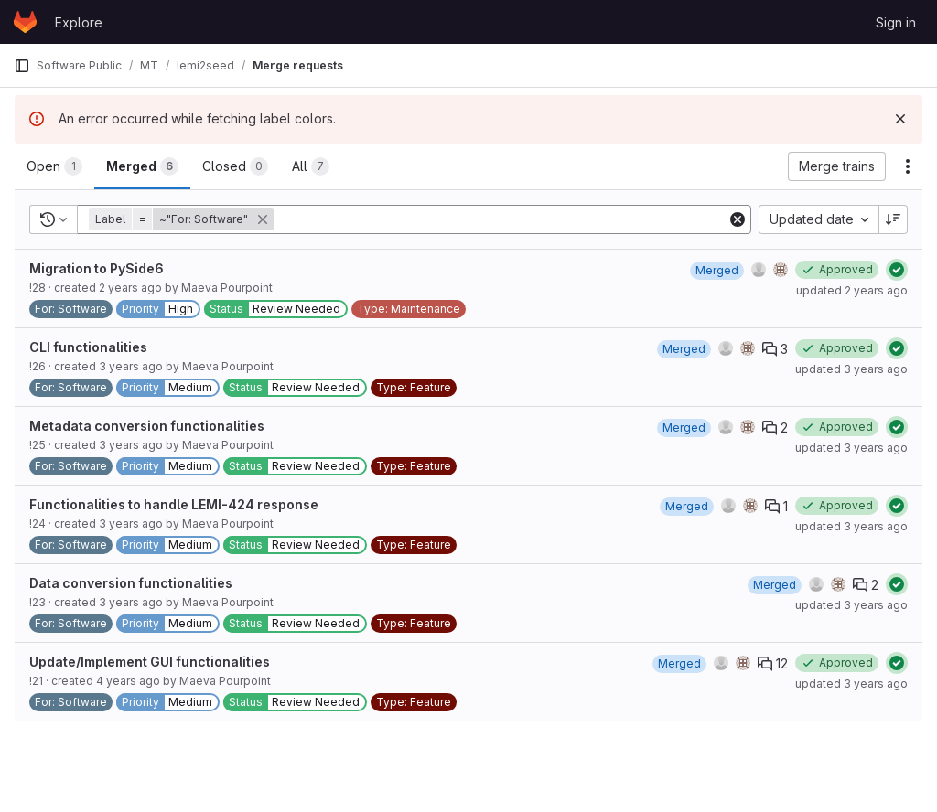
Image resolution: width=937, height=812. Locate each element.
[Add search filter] (502, 219)
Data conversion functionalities (130, 583)
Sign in (896, 22)
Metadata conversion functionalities (146, 425)
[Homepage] (25, 22)
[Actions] (907, 166)
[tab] (54, 166)
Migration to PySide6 (96, 268)
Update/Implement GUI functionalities (149, 661)
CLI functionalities (88, 347)
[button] (183, 219)
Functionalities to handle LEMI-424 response (173, 504)
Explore (78, 22)
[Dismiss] (900, 119)
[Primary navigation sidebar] (22, 65)
